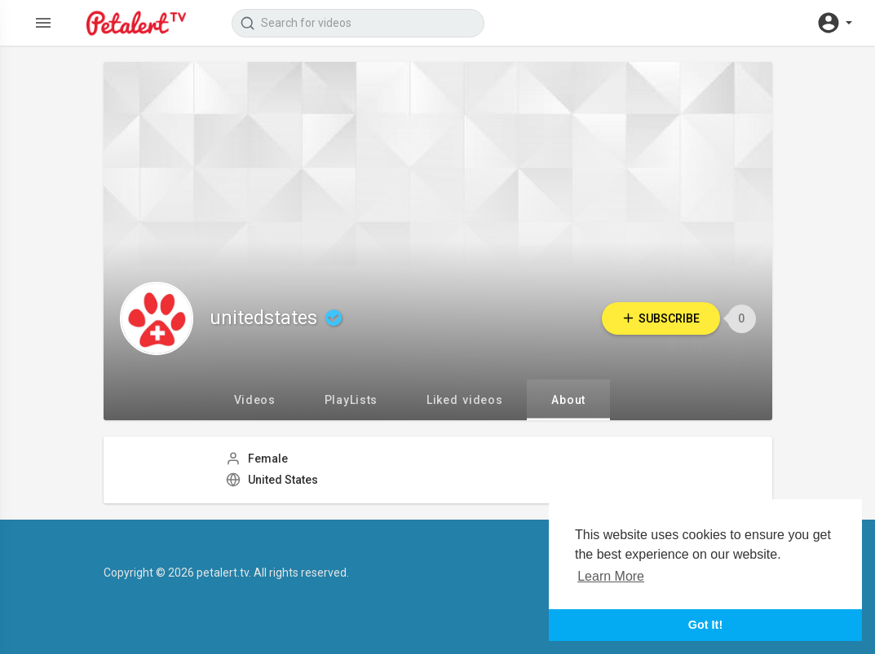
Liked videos (464, 399)
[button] (834, 23)
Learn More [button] (610, 576)
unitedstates (278, 318)
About (568, 399)
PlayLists (351, 399)
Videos (255, 399)
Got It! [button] (705, 624)
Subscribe (660, 318)
